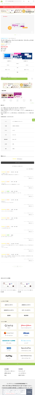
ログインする (17, 162)
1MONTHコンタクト (9, 310)
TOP (2, 3)
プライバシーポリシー (9, 371)
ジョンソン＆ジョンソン (7, 3)
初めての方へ (22, 375)
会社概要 (6, 369)
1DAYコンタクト (9, 305)
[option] (9, 287)
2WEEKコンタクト (26, 305)
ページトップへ (17, 364)
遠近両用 (26, 315)
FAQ (5, 375)
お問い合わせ (7, 373)
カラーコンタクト (26, 310)
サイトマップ (22, 371)
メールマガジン (22, 373)
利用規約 (21, 369)
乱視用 (8, 315)
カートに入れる (14, 78)
